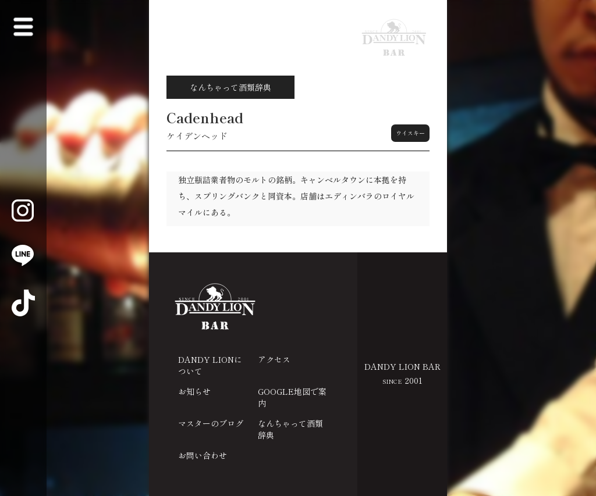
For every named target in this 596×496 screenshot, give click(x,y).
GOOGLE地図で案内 (292, 397)
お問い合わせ (202, 455)
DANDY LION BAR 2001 (402, 373)
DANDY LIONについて (210, 365)
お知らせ (194, 391)
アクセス (274, 359)
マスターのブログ (210, 423)
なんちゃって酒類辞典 (290, 429)
